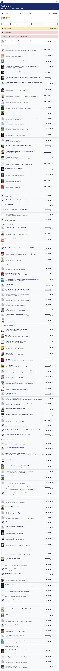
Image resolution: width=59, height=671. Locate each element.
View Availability (47, 49)
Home (2, 8)
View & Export (52, 13)
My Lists (6, 8)
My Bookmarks (12, 8)
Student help (52, 1)
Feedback (17, 8)
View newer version (53, 28)
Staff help (56, 1)
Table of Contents (5, 23)
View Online (48, 41)
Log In (22, 8)
